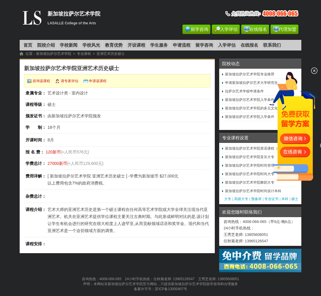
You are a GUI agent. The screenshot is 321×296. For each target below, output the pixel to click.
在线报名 (258, 29)
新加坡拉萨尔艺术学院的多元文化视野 (255, 108)
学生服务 (159, 45)
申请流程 (181, 45)
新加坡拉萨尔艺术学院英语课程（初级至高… (260, 148)
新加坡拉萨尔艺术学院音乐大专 (249, 157)
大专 (227, 199)
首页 (27, 45)
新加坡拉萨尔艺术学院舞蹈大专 (249, 182)
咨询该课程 (41, 81)
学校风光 (91, 45)
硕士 (294, 199)
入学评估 (229, 29)
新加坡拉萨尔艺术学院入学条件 (249, 100)
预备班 (256, 199)
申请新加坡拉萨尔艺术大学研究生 (251, 83)
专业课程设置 (235, 138)
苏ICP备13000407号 (171, 289)
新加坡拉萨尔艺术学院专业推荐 (249, 74)
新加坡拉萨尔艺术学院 (53, 54)
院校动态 (231, 63)
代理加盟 (287, 29)
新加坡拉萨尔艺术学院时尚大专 (249, 174)
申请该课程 (98, 81)
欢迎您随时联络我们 (242, 212)
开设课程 (136, 45)
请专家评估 (69, 81)
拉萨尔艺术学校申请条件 (244, 91)
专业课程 (84, 54)
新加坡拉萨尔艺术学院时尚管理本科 (253, 165)
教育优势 (114, 45)
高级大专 (241, 199)
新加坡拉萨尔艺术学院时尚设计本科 (253, 191)
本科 (284, 199)
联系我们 (272, 45)
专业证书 (271, 199)
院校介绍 (46, 45)
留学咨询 (199, 29)
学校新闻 (68, 45)
